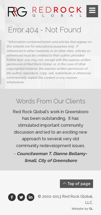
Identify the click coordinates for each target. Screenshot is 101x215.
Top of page (76, 183)
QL (91, 208)
